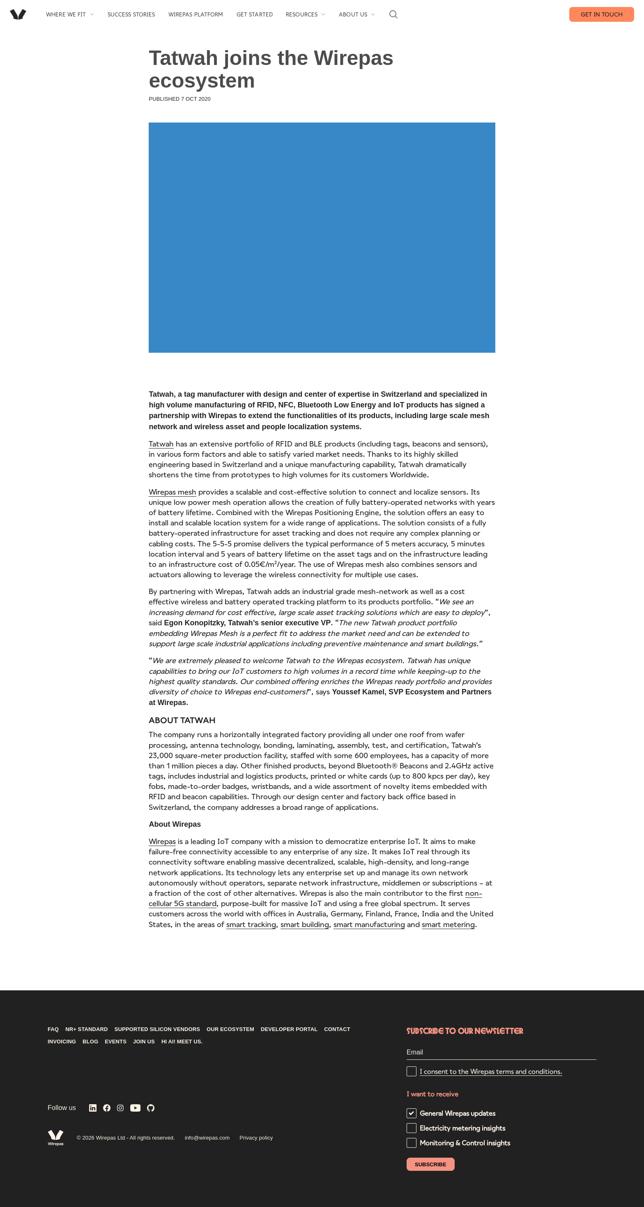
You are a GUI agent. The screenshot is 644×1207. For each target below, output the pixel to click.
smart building (305, 925)
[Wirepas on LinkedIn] (93, 1108)
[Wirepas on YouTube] (135, 1108)
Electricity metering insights (462, 1128)
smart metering (448, 925)
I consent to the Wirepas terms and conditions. (491, 1071)
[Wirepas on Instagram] (120, 1108)
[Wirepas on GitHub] (150, 1108)
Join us (144, 1042)
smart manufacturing (369, 925)
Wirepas (162, 842)
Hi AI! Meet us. (181, 1042)
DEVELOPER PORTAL (289, 1029)
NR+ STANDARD (86, 1029)
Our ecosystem (230, 1029)
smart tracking (251, 925)
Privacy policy (256, 1138)
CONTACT (337, 1029)
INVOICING (62, 1042)
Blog (90, 1042)
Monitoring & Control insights (465, 1143)
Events (115, 1042)
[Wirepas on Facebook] (106, 1108)
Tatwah (161, 444)
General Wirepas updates (457, 1113)
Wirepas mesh (172, 492)
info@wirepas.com (207, 1138)
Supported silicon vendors (157, 1029)
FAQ (53, 1029)
